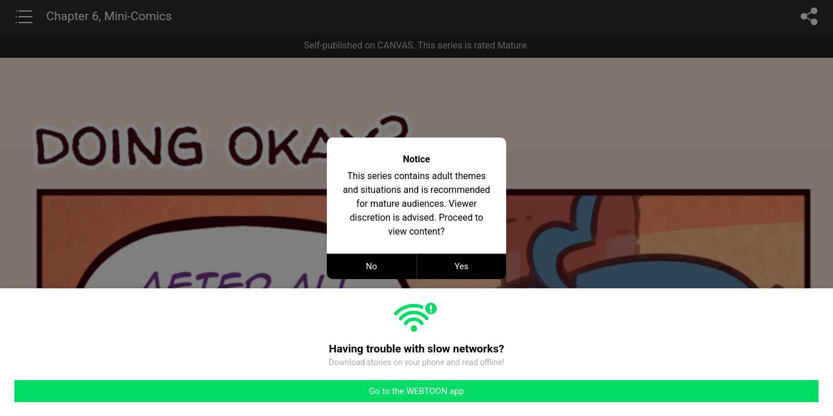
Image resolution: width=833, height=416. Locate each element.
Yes (462, 266)
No (371, 266)
